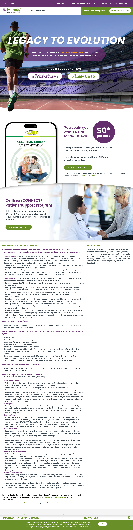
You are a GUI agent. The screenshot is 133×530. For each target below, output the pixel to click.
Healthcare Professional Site (119, 3)
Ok (103, 524)
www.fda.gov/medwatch (55, 497)
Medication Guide (83, 3)
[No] (130, 525)
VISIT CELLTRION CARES (79, 167)
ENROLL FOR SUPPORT (20, 227)
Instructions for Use (99, 3)
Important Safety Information (63, 3)
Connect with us (120, 10)
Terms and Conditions (89, 175)
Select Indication (37, 11)
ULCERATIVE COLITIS (45, 76)
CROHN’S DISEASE (83, 76)
